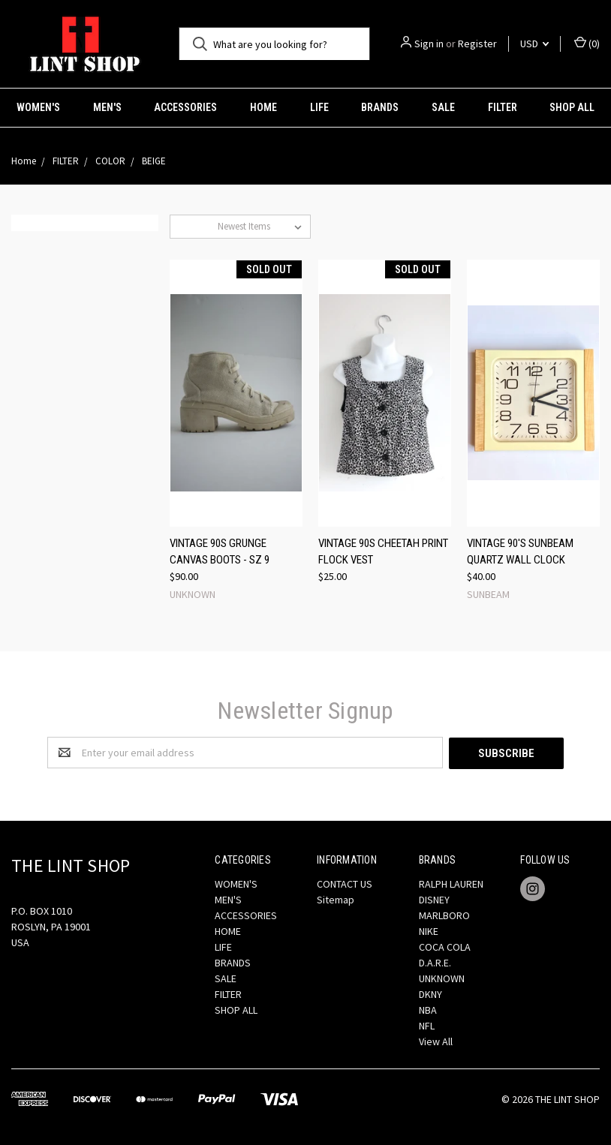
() (587, 43)
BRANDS (380, 107)
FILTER (502, 107)
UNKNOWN (442, 977)
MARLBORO (444, 914)
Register (477, 43)
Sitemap (335, 899)
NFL (427, 1025)
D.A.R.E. (435, 962)
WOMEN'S (38, 107)
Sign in (429, 43)
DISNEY (434, 899)
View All (436, 1040)
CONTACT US (344, 883)
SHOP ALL (236, 1009)
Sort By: (194, 226)
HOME (263, 107)
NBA (428, 1009)
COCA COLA (445, 946)
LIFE (319, 107)
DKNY (430, 993)
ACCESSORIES (185, 107)
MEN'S (107, 107)
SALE (443, 107)
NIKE (428, 930)
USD (534, 43)
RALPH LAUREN (451, 883)
